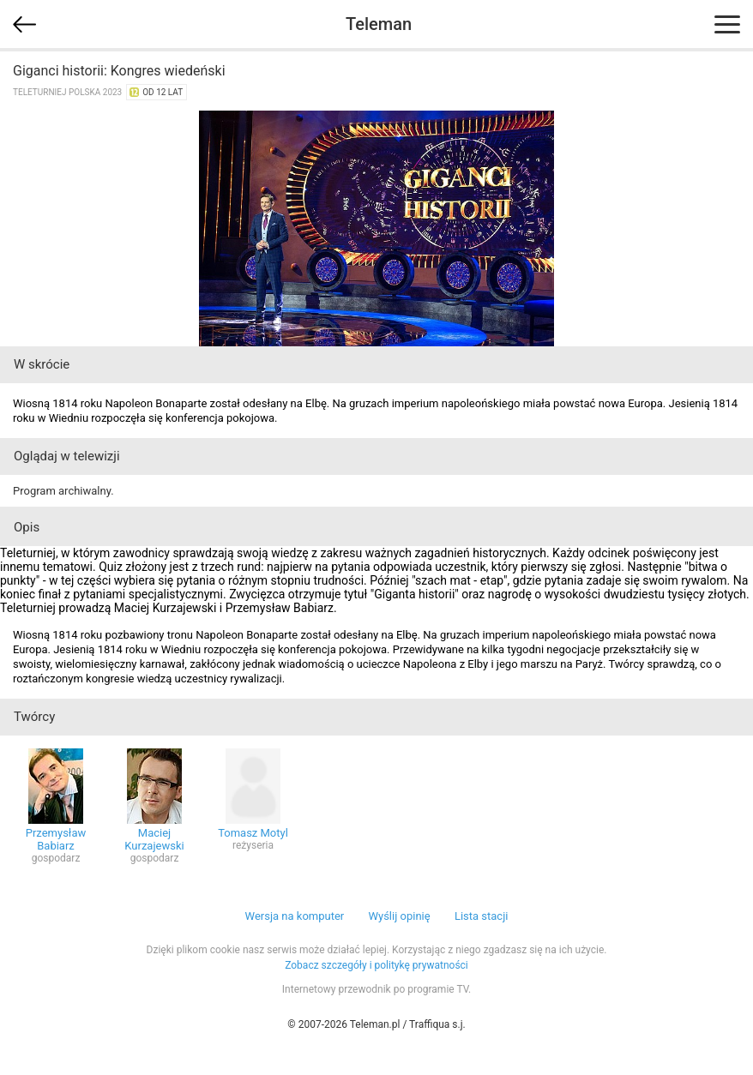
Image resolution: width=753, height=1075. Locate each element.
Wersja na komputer (295, 916)
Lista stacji (482, 916)
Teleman (379, 24)
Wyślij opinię (399, 916)
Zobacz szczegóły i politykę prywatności (376, 965)
